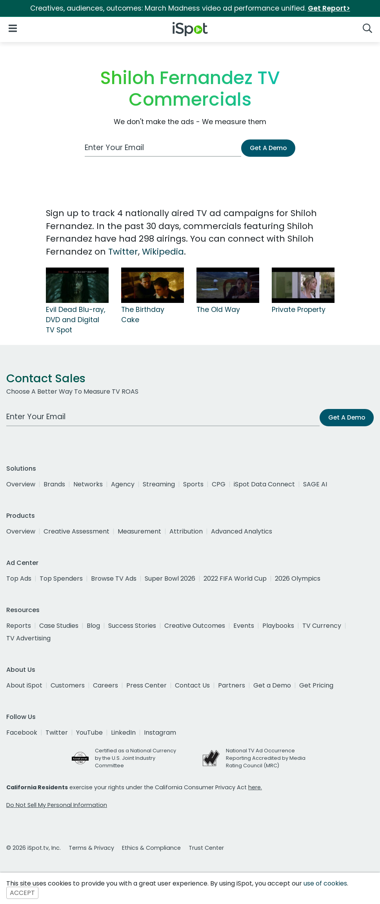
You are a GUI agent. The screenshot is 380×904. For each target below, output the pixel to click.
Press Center (146, 685)
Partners (231, 685)
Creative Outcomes (194, 625)
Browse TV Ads (113, 578)
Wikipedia (163, 252)
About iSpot (24, 685)
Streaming (159, 484)
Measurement (139, 531)
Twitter (123, 252)
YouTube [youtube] (89, 732)
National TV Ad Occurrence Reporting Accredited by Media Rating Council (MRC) (265, 758)
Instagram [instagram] (160, 732)
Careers (105, 685)
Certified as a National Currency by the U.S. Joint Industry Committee (135, 758)
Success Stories (132, 625)
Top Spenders (61, 578)
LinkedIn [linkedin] (123, 732)
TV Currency (321, 625)
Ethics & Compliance (151, 848)
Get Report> (329, 8)
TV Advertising (28, 638)
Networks (88, 484)
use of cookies (325, 883)
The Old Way (218, 309)
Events (243, 625)
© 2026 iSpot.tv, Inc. (33, 848)
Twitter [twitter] (56, 732)
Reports (18, 625)
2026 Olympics (297, 578)
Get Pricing (316, 685)
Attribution (186, 531)
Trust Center (206, 848)
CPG (218, 484)
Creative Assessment (76, 531)
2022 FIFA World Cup (235, 578)
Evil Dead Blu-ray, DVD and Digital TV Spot (75, 320)
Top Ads (18, 578)
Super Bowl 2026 (170, 578)
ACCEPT (22, 892)
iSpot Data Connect (264, 484)
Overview (20, 484)
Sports (193, 484)
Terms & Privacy (91, 848)
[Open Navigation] (13, 27)
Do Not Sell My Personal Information (56, 805)
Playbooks (278, 625)
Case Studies (58, 625)
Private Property (298, 309)
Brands (54, 484)
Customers (68, 685)
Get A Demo (268, 147)
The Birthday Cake (142, 315)
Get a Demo (272, 685)
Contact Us (192, 685)
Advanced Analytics (241, 531)
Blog (93, 625)
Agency (123, 484)
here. (255, 787)
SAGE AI (315, 484)
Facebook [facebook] (21, 732)
